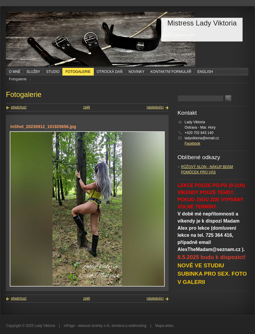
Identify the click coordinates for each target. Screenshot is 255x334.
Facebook (192, 143)
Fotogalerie (78, 72)
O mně (14, 72)
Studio (52, 72)
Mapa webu (164, 326)
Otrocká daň (110, 72)
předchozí (19, 107)
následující (155, 107)
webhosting (137, 326)
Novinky (137, 72)
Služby (33, 72)
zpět (86, 107)
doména (118, 326)
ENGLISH (205, 72)
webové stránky (90, 326)
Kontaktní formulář (171, 72)
